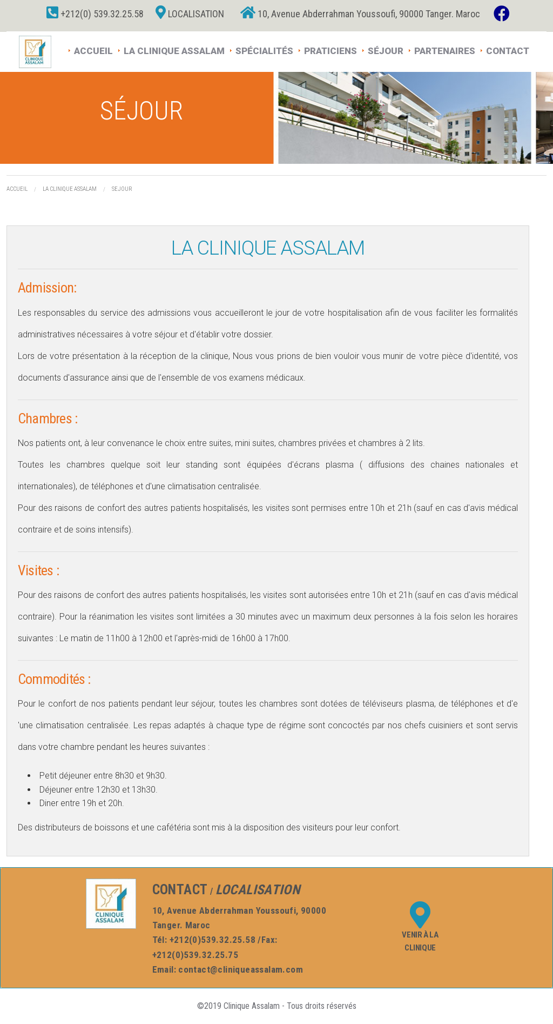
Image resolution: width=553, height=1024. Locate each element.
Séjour (385, 50)
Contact (507, 50)
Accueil (93, 50)
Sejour (122, 188)
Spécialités (264, 50)
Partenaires (444, 50)
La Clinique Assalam (174, 50)
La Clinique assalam (70, 188)
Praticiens (330, 50)
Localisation (190, 13)
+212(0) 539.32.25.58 (95, 13)
